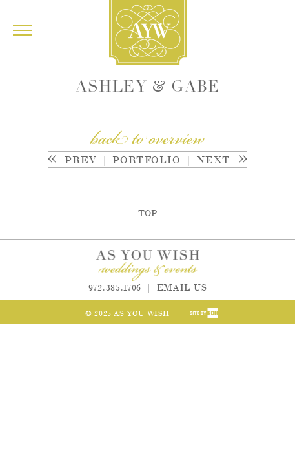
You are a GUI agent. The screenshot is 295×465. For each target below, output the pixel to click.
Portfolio (146, 159)
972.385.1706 (114, 286)
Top (147, 212)
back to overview (147, 140)
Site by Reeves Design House (204, 313)
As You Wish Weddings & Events (148, 32)
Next (214, 159)
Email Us (182, 286)
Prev (77, 159)
